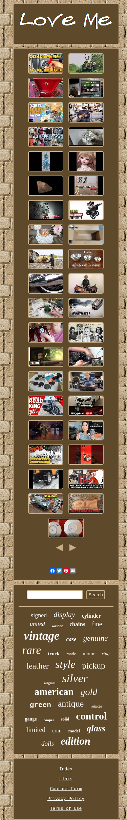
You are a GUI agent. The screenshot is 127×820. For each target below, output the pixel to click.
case (71, 639)
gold (89, 692)
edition (75, 741)
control (91, 716)
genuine (95, 638)
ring (105, 653)
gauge (31, 719)
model (74, 730)
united (37, 624)
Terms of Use (66, 808)
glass (96, 728)
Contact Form (66, 788)
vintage (41, 635)
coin (57, 730)
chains (77, 624)
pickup (93, 665)
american (54, 691)
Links (65, 779)
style (66, 664)
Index (65, 769)
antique (71, 704)
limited (36, 729)
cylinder (91, 616)
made (71, 653)
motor (89, 653)
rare (31, 650)
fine (97, 623)
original (49, 683)
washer (57, 626)
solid (65, 719)
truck (54, 653)
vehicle (96, 706)
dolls (47, 743)
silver (75, 678)
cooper (49, 720)
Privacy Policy (65, 798)
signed (39, 615)
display (64, 614)
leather (38, 665)
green (40, 705)
